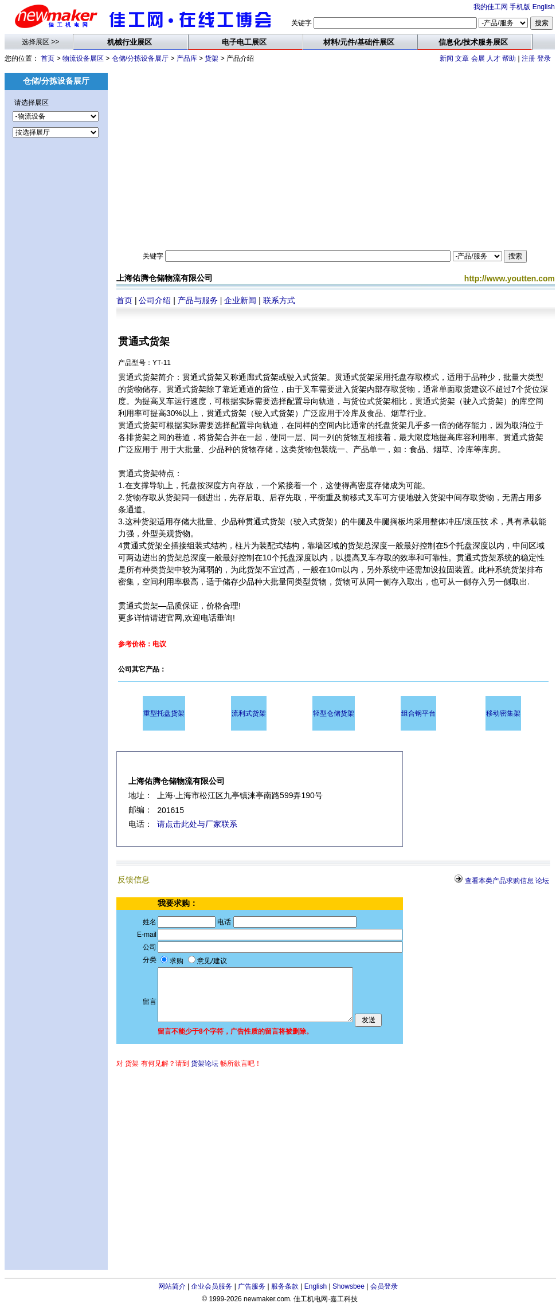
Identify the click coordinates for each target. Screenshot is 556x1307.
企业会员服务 (211, 1286)
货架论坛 (204, 1063)
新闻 (446, 58)
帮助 (509, 58)
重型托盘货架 (164, 713)
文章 (462, 58)
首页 (47, 58)
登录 (544, 58)
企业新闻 (240, 300)
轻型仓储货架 (333, 713)
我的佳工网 (490, 7)
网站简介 (172, 1286)
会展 (478, 58)
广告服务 (251, 1286)
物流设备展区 (83, 58)
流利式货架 (249, 713)
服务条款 (285, 1286)
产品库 (187, 58)
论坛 (542, 881)
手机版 (520, 7)
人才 (493, 58)
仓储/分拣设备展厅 (140, 58)
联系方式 (279, 300)
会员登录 (384, 1286)
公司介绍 (155, 300)
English (543, 7)
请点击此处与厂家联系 (197, 824)
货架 (211, 58)
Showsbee (348, 1286)
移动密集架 (503, 713)
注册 (528, 58)
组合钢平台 (418, 713)
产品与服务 (198, 300)
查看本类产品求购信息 (499, 881)
